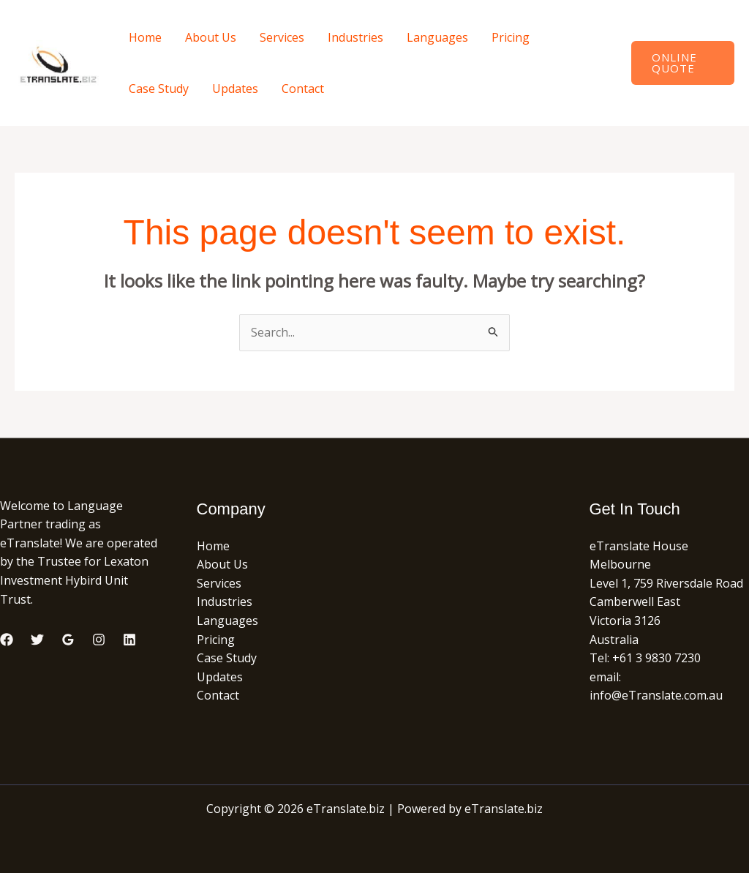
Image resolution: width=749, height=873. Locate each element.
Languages (437, 37)
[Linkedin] (129, 639)
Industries (355, 37)
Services (282, 37)
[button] (682, 63)
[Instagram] (98, 639)
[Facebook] (6, 639)
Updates (235, 88)
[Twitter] (37, 639)
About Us (210, 37)
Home (145, 37)
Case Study (159, 88)
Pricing (511, 37)
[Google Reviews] (68, 639)
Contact (303, 88)
